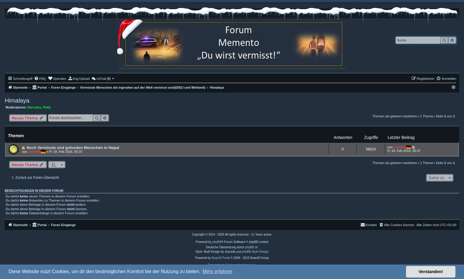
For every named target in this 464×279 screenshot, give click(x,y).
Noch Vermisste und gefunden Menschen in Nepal (73, 147)
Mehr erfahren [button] (217, 271)
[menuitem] (40, 78)
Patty (47, 107)
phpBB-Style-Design (255, 251)
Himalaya (17, 100)
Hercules (34, 107)
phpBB (216, 242)
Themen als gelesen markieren (395, 116)
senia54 (34, 151)
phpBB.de (251, 247)
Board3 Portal (221, 257)
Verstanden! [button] (431, 271)
